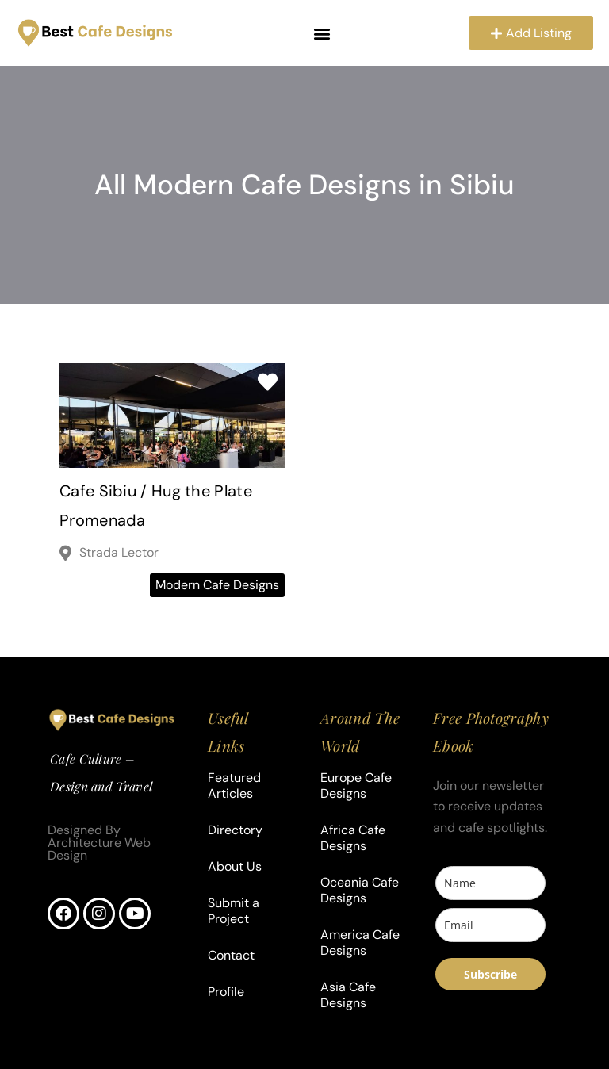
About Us (235, 866)
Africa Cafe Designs (352, 838)
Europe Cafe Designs (356, 785)
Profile (226, 991)
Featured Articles (234, 785)
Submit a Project (233, 911)
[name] (490, 884)
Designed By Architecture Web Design (99, 843)
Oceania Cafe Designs (359, 890)
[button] (321, 34)
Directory (235, 830)
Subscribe (490, 975)
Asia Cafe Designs (348, 995)
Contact (231, 955)
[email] (490, 926)
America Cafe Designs (360, 942)
